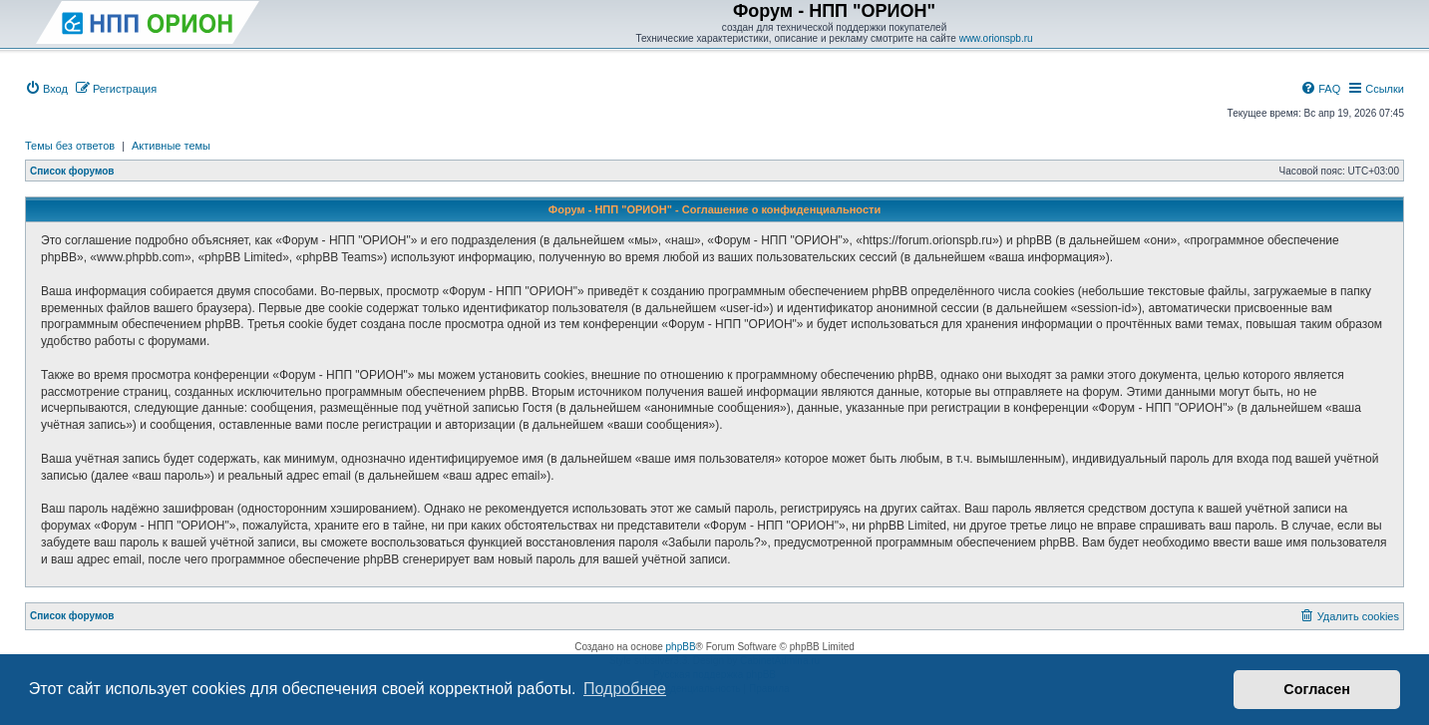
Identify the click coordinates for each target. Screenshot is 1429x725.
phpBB (681, 646)
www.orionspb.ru (996, 38)
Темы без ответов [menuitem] (70, 146)
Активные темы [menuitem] (171, 146)
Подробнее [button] (624, 688)
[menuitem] (46, 89)
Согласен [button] (1316, 689)
